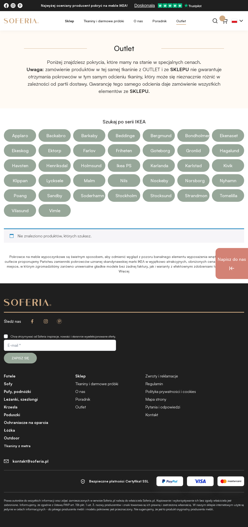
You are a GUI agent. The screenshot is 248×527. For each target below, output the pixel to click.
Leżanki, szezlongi (21, 399)
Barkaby (89, 135)
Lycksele (54, 180)
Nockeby (159, 180)
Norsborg (195, 180)
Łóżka (9, 430)
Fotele (10, 376)
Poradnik (160, 21)
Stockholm (126, 195)
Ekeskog (20, 150)
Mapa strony (155, 399)
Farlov (89, 150)
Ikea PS (124, 165)
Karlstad (193, 165)
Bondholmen (197, 135)
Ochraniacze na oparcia (26, 422)
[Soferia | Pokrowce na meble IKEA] (21, 20)
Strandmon (196, 195)
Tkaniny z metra (17, 446)
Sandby (54, 195)
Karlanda (159, 165)
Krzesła (10, 407)
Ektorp (54, 150)
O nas (138, 21)
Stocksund (160, 195)
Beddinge (125, 135)
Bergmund (160, 135)
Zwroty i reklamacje (161, 376)
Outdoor (12, 438)
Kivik (227, 165)
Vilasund (20, 210)
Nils (124, 180)
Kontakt (151, 414)
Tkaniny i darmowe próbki (104, 21)
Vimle (54, 210)
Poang (20, 195)
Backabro (56, 135)
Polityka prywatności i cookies (170, 391)
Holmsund (91, 165)
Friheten (124, 150)
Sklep (69, 21)
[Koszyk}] (225, 21)
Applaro (20, 135)
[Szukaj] (215, 21)
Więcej (124, 271)
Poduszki (12, 414)
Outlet (181, 21)
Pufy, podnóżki (17, 391)
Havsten (20, 165)
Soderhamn (92, 195)
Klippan (20, 180)
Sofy (8, 383)
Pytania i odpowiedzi (162, 407)
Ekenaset (229, 135)
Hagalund (229, 150)
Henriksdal (57, 165)
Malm (89, 180)
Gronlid (193, 150)
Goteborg (160, 150)
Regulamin (154, 383)
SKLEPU (179, 69)
